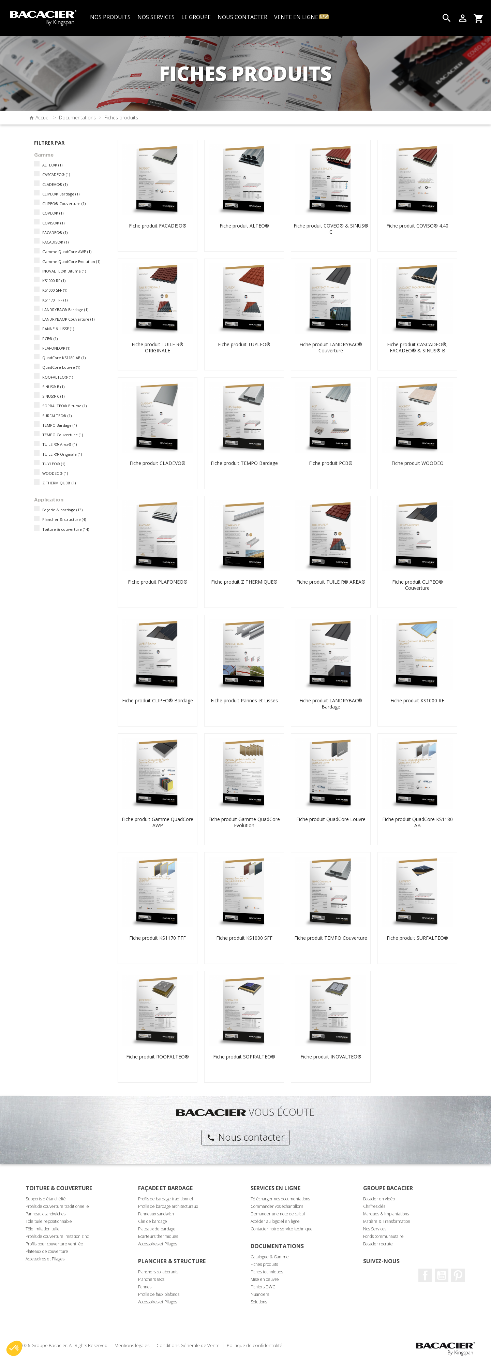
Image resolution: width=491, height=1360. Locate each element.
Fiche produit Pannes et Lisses (244, 700)
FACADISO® (55, 242)
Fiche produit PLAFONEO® (158, 582)
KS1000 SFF (54, 290)
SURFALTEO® (57, 415)
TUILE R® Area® (59, 444)
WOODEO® (55, 473)
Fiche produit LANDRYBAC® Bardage (330, 703)
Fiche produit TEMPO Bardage (244, 463)
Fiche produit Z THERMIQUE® (244, 582)
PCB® (50, 338)
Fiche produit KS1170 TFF (157, 938)
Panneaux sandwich (156, 1214)
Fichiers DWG (263, 1287)
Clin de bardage (152, 1221)
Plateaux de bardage (157, 1229)
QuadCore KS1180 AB (64, 357)
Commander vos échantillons (277, 1206)
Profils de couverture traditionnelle (57, 1206)
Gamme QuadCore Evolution (71, 261)
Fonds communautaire (383, 1236)
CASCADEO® (56, 174)
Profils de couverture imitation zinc (57, 1236)
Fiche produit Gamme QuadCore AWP (157, 822)
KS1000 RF (53, 280)
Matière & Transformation (386, 1221)
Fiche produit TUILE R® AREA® (331, 582)
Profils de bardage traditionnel (165, 1199)
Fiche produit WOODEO (417, 463)
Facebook (425, 1275)
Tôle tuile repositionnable (49, 1221)
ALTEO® (52, 164)
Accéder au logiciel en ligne (275, 1221)
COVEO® (52, 213)
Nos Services (374, 1229)
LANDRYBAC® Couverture (68, 319)
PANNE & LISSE (58, 328)
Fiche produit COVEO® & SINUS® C (331, 228)
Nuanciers (260, 1294)
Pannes (144, 1287)
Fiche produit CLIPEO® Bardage (157, 700)
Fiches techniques (267, 1272)
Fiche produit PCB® (331, 463)
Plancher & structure (64, 519)
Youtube (441, 1275)
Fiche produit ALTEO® (244, 225)
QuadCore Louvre (61, 367)
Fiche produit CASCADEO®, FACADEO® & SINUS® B (417, 347)
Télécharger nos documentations (280, 1199)
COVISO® (53, 222)
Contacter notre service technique (282, 1229)
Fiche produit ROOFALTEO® (157, 1056)
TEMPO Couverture (62, 434)
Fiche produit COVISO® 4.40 (417, 225)
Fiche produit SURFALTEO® (417, 938)
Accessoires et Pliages (45, 1259)
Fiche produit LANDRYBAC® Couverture (330, 347)
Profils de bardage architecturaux (168, 1206)
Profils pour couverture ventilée (54, 1244)
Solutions (259, 1302)
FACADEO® (55, 232)
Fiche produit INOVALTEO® (330, 1056)
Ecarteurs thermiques (158, 1236)
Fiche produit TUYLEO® (244, 344)
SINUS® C (53, 396)
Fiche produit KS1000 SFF (244, 938)
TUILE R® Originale (62, 454)
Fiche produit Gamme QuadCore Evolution (244, 822)
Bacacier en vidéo (379, 1199)
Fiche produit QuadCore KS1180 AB (417, 822)
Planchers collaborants (158, 1272)
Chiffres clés (374, 1206)
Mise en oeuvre (265, 1279)
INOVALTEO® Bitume (64, 271)
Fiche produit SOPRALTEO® (244, 1056)
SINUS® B (53, 386)
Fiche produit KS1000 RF (417, 700)
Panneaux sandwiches (45, 1214)
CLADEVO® (55, 184)
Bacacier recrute (378, 1244)
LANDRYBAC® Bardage (65, 309)
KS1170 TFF (55, 300)
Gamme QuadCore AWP (66, 251)
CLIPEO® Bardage (60, 193)
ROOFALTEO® (57, 377)
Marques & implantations (386, 1214)
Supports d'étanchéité (46, 1199)
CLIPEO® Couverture (64, 203)
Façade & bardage (62, 509)
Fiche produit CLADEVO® (157, 463)
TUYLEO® (53, 463)
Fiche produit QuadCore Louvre (331, 819)
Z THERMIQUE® (59, 482)
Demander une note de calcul (278, 1214)
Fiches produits (264, 1264)
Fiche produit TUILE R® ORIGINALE (157, 347)
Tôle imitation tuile (43, 1229)
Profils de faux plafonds (158, 1294)
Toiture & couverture (65, 529)
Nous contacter (246, 1136)
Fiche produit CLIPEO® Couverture (417, 585)
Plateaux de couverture (47, 1251)
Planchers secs (151, 1279)
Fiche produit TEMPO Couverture (330, 938)
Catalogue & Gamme (270, 1257)
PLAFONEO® (56, 348)
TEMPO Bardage (59, 425)
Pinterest (458, 1275)
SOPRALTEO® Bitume (64, 405)
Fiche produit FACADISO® (158, 225)
